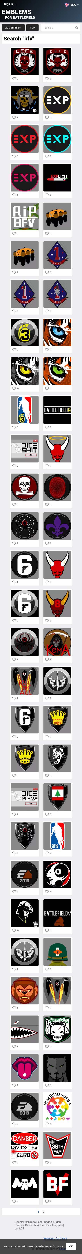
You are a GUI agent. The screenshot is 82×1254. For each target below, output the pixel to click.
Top (32, 27)
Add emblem (13, 27)
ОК (71, 1246)
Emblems (18, 14)
